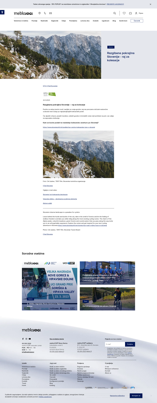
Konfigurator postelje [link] (57, 381)
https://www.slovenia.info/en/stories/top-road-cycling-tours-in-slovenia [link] (82, 225)
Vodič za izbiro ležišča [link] (57, 367)
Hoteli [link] (24, 385)
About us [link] (108, 373)
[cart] (130, 13)
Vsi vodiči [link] (53, 375)
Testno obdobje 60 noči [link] (85, 377)
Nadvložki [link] (25, 371)
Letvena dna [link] (26, 377)
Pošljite (130, 344)
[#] (115, 13)
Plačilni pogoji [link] (81, 371)
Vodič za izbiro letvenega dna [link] (59, 373)
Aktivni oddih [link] (47, 203)
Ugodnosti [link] (105, 21)
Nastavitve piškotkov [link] (117, 396)
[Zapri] (150, 4)
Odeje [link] (24, 375)
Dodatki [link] (24, 381)
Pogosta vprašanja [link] (83, 367)
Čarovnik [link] (52, 377)
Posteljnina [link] (25, 379)
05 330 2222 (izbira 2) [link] (57, 351)
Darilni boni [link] (123, 21)
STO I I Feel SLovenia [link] (50, 86)
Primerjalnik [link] (53, 379)
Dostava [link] (80, 369)
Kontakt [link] (107, 371)
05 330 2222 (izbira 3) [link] (84, 351)
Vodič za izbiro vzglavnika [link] (58, 369)
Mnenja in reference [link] (112, 369)
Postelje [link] (24, 369)
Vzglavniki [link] (25, 373)
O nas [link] (107, 367)
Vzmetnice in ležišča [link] (28, 367)
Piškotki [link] (79, 379)
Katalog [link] (52, 385)
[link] (110, 47)
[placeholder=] (120, 344)
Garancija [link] (80, 381)
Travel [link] (24, 383)
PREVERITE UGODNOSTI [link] (115, 4)
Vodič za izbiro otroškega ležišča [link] (61, 371)
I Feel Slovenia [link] (48, 186)
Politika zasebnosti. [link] (45, 397)
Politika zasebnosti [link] (83, 375)
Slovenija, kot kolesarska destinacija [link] (55, 195)
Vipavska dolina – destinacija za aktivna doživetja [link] (60, 199)
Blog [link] (51, 383)
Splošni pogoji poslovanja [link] (85, 373)
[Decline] (151, 395)
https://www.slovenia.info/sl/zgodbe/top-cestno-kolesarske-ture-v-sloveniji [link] (69, 127)
